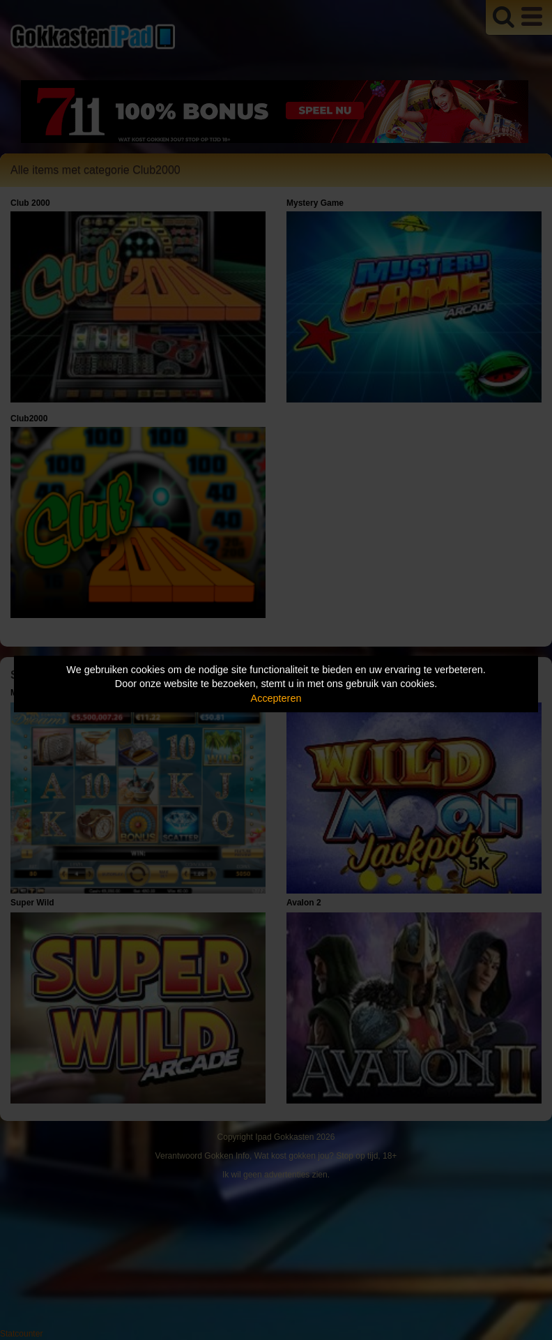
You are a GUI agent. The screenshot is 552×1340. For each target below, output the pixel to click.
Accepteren (276, 698)
